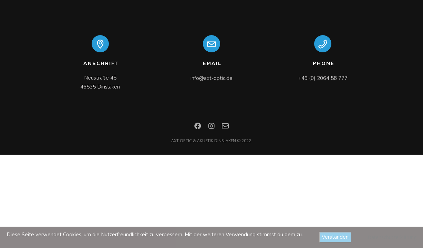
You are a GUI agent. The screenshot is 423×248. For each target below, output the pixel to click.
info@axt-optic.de (211, 78)
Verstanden (335, 237)
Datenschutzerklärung (392, 237)
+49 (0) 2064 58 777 (323, 78)
